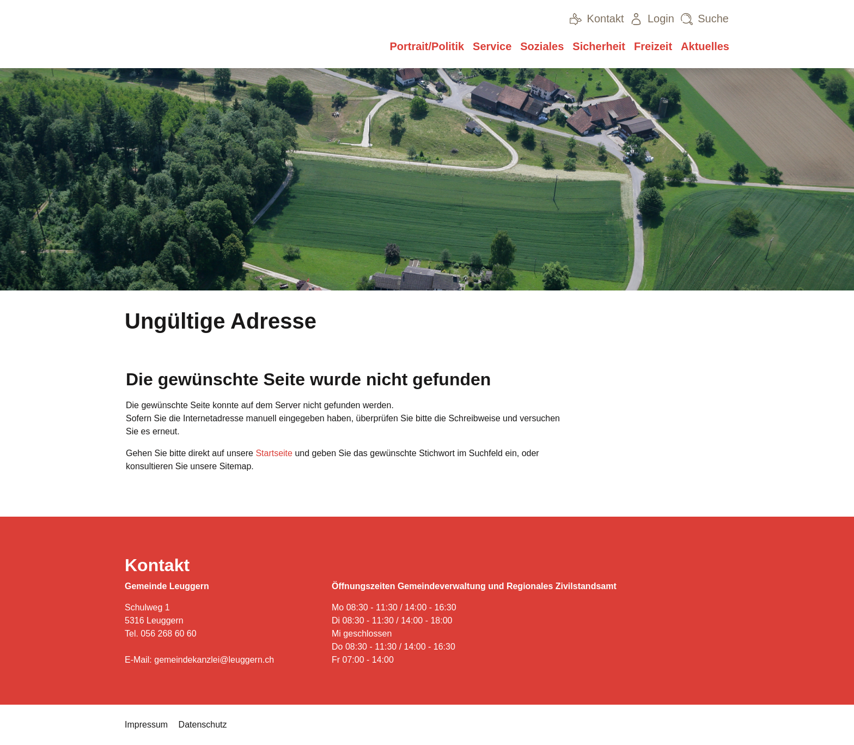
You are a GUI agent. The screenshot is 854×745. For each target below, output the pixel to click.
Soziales (542, 46)
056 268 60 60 (168, 633)
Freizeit (653, 46)
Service (492, 46)
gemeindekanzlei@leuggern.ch (214, 659)
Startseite (273, 453)
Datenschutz (203, 724)
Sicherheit (598, 46)
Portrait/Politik (426, 46)
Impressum (146, 724)
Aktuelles (705, 46)
